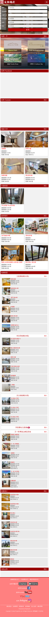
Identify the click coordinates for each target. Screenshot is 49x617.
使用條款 (27, 606)
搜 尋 (27, 30)
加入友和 (33, 606)
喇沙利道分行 (34, 579)
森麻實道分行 (14, 579)
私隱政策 (21, 606)
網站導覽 (39, 606)
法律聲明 (15, 606)
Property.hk (27, 608)
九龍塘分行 (24, 579)
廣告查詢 (9, 606)
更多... (46, 36)
